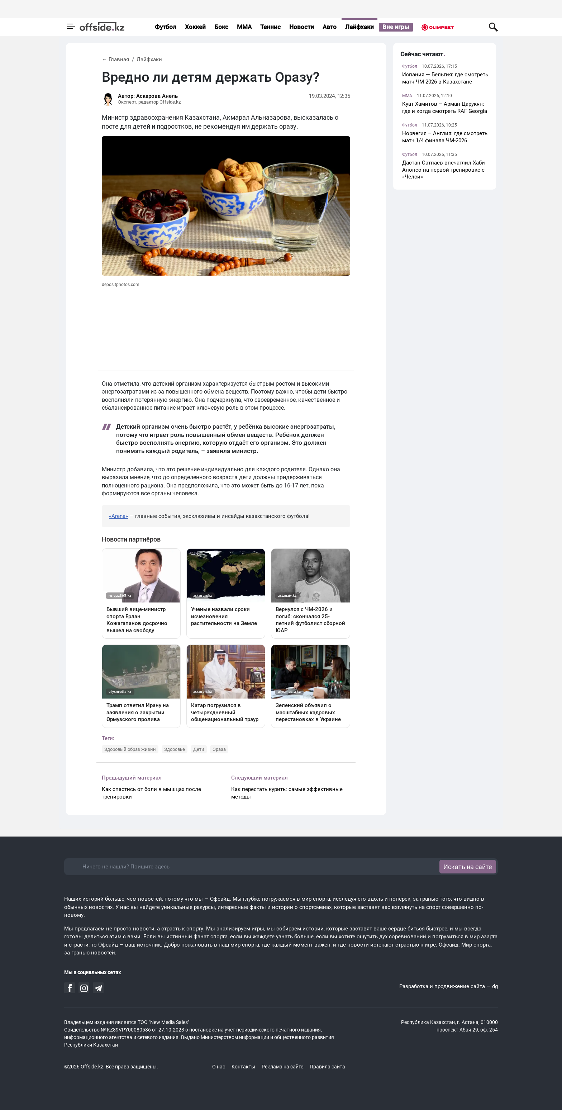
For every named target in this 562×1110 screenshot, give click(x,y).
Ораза (219, 749)
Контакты (243, 1066)
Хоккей (195, 26)
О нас (218, 1066)
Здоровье (174, 749)
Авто (330, 26)
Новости (301, 26)
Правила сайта (327, 1066)
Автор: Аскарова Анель (148, 96)
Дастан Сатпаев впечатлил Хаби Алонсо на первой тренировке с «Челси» (443, 169)
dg (495, 986)
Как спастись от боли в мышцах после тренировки (151, 793)
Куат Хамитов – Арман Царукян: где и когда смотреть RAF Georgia (444, 107)
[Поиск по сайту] (493, 27)
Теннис (270, 26)
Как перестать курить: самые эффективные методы (287, 793)
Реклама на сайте (282, 1066)
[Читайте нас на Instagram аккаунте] (84, 988)
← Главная (115, 59)
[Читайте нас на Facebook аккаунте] (70, 988)
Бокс (221, 26)
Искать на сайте (467, 867)
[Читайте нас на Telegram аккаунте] (98, 988)
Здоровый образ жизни (130, 749)
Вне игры (395, 26)
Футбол (165, 26)
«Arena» (118, 516)
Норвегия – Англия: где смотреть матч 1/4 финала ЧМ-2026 (444, 137)
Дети (198, 749)
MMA (244, 26)
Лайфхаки (359, 26)
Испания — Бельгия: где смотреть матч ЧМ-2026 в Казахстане (445, 78)
